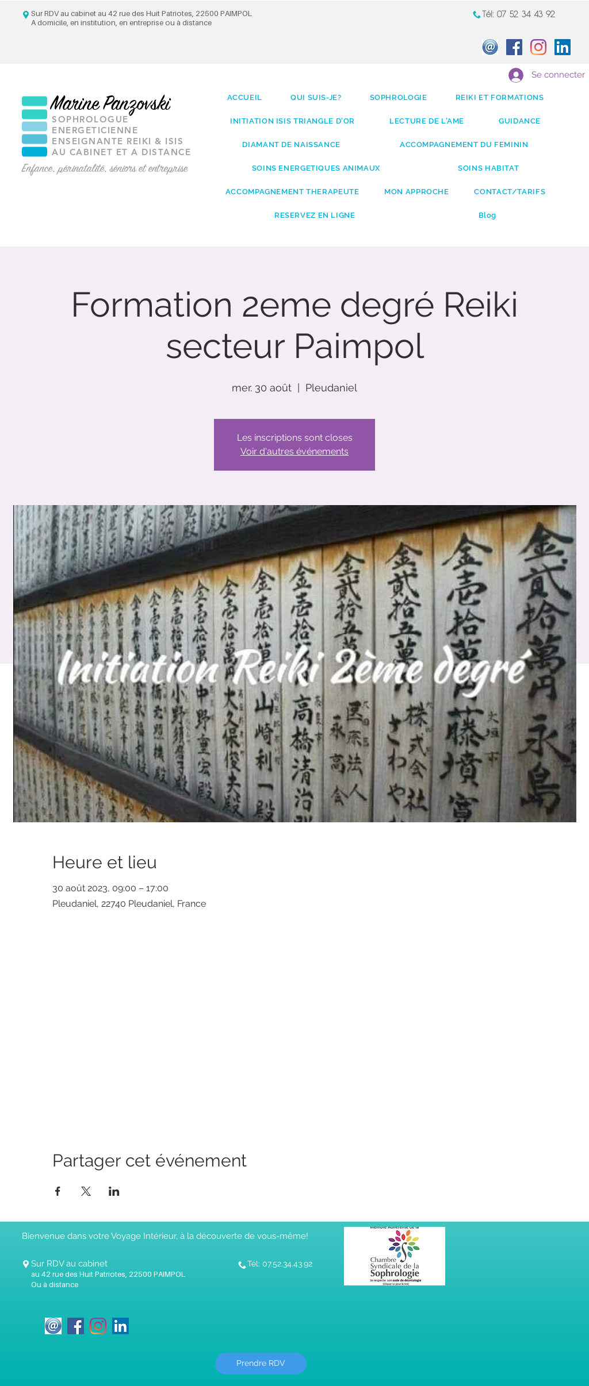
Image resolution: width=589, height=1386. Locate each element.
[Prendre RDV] (261, 1364)
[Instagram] (538, 47)
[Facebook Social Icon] (514, 47)
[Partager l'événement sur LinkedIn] (114, 1191)
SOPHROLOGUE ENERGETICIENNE (95, 125)
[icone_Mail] (490, 47)
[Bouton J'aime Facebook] (170, 1319)
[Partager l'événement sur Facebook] (57, 1191)
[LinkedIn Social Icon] (562, 47)
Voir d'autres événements (294, 451)
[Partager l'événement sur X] (86, 1191)
